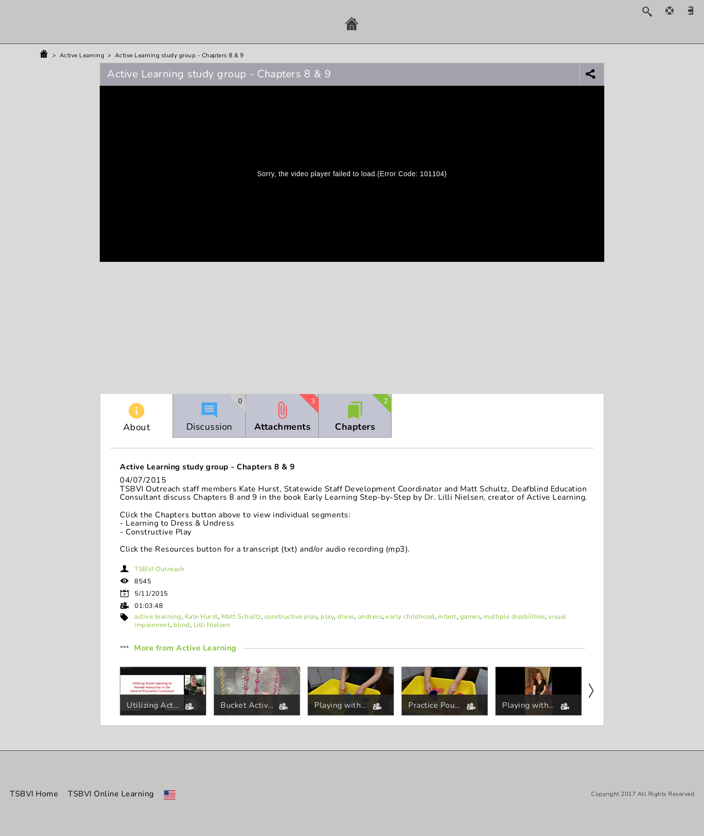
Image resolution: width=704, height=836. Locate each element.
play (327, 616)
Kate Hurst (201, 616)
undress (370, 616)
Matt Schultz (241, 616)
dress (345, 616)
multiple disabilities (514, 616)
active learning (157, 616)
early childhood (410, 616)
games (470, 616)
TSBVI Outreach (159, 569)
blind (182, 625)
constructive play (291, 616)
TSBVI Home (34, 794)
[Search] (652, 11)
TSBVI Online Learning (111, 794)
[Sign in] (694, 10)
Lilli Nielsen (212, 625)
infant (447, 616)
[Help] (674, 10)
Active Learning (82, 55)
